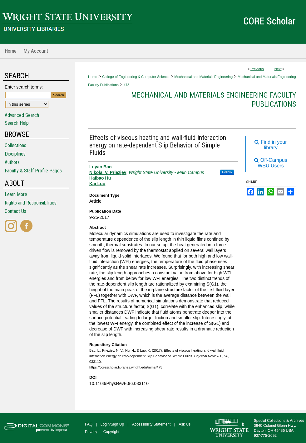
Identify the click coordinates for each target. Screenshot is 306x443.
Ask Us (184, 424)
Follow (227, 172)
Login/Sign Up (112, 424)
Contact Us (15, 211)
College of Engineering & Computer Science (135, 77)
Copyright (111, 432)
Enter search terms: (24, 86)
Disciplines (15, 154)
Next (278, 69)
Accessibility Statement (151, 424)
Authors (12, 162)
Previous (257, 69)
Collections (15, 145)
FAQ (88, 424)
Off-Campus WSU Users (270, 162)
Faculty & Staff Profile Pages (33, 171)
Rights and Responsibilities (31, 203)
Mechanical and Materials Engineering (204, 77)
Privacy (91, 432)
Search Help (17, 123)
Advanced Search (22, 115)
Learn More (16, 194)
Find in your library (270, 144)
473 (126, 85)
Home (92, 77)
